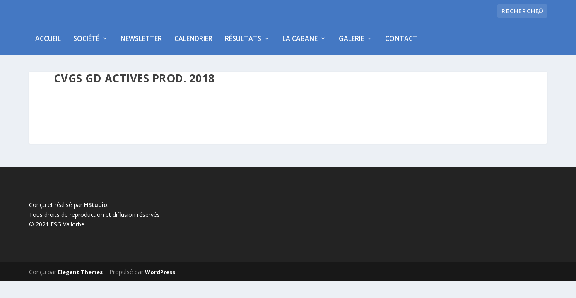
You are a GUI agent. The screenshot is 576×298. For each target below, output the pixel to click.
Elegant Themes (80, 272)
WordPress (160, 272)
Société (86, 38)
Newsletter (141, 38)
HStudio (95, 205)
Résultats (243, 38)
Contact (401, 38)
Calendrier (193, 38)
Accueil (48, 38)
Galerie (351, 38)
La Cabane (300, 38)
